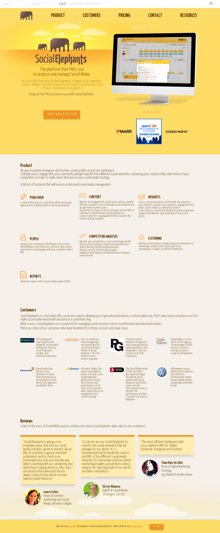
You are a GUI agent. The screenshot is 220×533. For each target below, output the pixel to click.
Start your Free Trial (62, 114)
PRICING (124, 15)
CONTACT (155, 15)
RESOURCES (188, 15)
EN (210, 3)
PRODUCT (58, 15)
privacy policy (136, 526)
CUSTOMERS (92, 15)
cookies (72, 526)
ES (215, 3)
